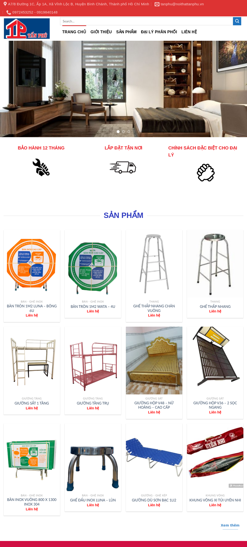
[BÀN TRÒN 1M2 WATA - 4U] (93, 263)
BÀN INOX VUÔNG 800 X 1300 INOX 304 (31, 502)
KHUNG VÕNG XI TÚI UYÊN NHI (215, 500)
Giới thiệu (101, 32)
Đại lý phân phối (159, 32)
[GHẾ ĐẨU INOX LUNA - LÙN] (93, 457)
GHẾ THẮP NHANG (215, 306)
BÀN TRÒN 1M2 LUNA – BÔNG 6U (32, 308)
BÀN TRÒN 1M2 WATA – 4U (93, 306)
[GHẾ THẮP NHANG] (215, 263)
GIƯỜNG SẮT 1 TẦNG (32, 403)
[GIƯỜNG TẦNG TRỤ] (93, 360)
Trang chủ (74, 32)
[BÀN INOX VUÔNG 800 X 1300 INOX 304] (32, 457)
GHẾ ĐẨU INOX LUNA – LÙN (93, 500)
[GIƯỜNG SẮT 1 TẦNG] (32, 360)
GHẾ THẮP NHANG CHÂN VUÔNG (154, 308)
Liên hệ (189, 32)
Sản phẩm (126, 32)
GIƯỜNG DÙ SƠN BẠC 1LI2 (154, 500)
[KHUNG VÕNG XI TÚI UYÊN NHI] (215, 457)
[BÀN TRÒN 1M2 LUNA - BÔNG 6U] (32, 263)
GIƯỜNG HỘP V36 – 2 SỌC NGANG (215, 405)
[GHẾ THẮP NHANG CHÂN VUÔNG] (154, 263)
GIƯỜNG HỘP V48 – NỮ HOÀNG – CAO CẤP (154, 405)
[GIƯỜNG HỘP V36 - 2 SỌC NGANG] (215, 360)
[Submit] (237, 21)
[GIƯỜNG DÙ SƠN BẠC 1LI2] (154, 457)
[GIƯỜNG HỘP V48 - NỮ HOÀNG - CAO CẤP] (154, 360)
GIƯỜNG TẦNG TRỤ (93, 403)
